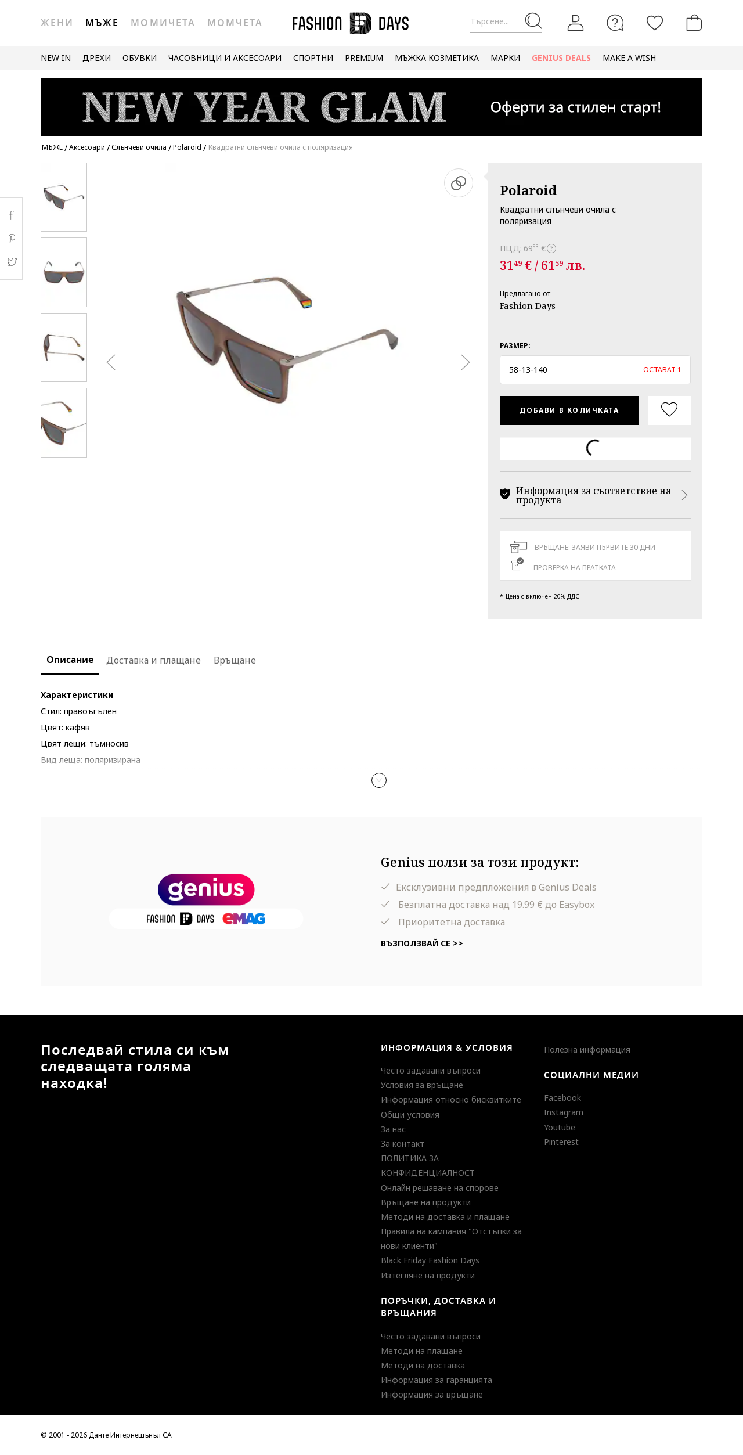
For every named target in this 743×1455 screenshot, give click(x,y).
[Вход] (576, 22)
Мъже (102, 23)
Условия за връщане (422, 1084)
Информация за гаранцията (436, 1379)
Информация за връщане (432, 1394)
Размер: (515, 346)
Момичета (163, 23)
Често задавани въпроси (431, 1070)
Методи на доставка (423, 1365)
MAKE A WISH (629, 57)
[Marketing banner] (371, 101)
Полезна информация (587, 1049)
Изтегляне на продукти (428, 1275)
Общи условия (410, 1114)
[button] (595, 369)
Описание (69, 660)
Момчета (235, 23)
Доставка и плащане (153, 660)
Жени (57, 23)
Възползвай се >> (422, 943)
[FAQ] (615, 22)
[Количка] (691, 22)
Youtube (559, 1127)
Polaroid (528, 190)
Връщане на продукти (426, 1202)
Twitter (11, 262)
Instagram (563, 1112)
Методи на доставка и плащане (445, 1216)
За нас (393, 1129)
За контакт (402, 1143)
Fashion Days (528, 305)
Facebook (562, 1097)
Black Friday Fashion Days (430, 1260)
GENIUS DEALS (561, 57)
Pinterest (561, 1141)
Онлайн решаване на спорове (440, 1187)
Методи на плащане (422, 1350)
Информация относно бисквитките (451, 1099)
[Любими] (655, 22)
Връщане (235, 660)
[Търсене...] (506, 22)
